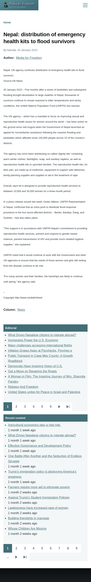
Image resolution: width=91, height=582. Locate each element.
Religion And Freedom (23, 386)
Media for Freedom (29, 57)
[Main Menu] (85, 5)
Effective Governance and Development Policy (39, 445)
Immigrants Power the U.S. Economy (33, 340)
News (21, 309)
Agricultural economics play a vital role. (34, 425)
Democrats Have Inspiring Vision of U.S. (35, 366)
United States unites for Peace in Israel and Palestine (44, 392)
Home (7, 22)
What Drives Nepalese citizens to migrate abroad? (42, 335)
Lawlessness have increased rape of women (38, 507)
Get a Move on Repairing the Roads (32, 371)
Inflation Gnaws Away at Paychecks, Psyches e (40, 350)
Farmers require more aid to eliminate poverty (39, 487)
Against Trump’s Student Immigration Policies (39, 497)
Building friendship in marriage (28, 518)
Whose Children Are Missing (27, 528)
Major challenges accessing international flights (40, 345)
